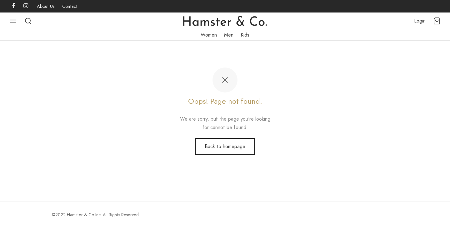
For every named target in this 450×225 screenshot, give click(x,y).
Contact (70, 6)
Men (228, 34)
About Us (46, 6)
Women (209, 34)
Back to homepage (225, 146)
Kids (245, 34)
